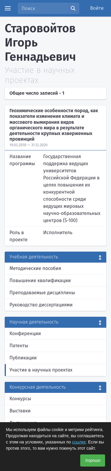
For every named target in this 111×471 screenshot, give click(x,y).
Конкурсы (20, 398)
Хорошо (92, 460)
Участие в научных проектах (41, 370)
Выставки (19, 411)
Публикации (23, 358)
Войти (97, 8)
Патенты (18, 345)
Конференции (25, 333)
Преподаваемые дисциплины (42, 292)
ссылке (79, 442)
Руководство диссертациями (41, 305)
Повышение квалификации (40, 280)
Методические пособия (35, 268)
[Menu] (7, 8)
